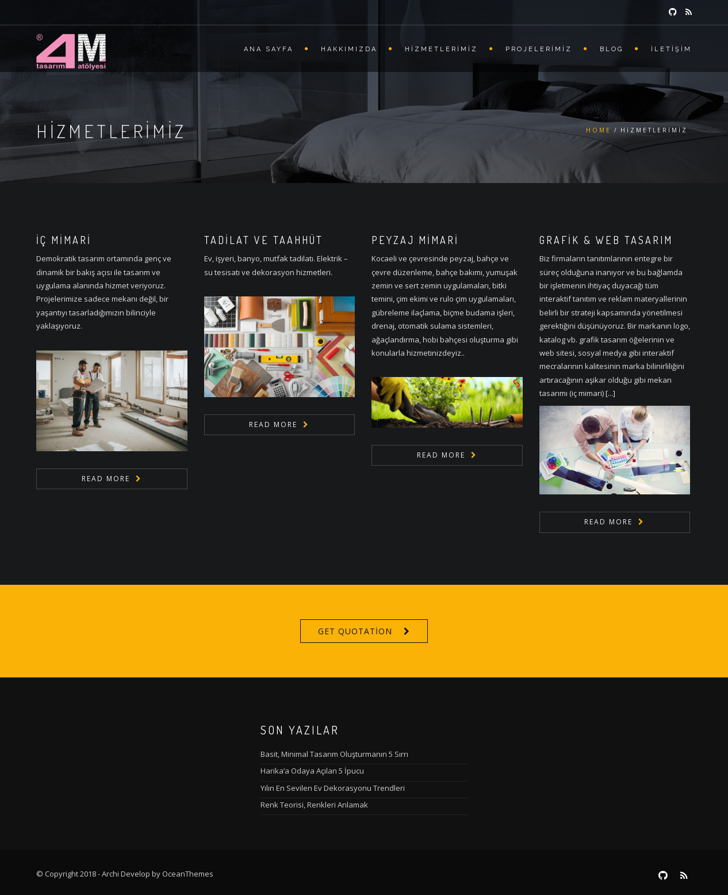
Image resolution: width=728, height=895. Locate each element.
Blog (611, 49)
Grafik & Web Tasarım (606, 240)
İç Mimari (63, 240)
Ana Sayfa (268, 49)
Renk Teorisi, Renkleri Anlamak (314, 804)
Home (598, 130)
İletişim (671, 49)
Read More (106, 478)
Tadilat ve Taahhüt (263, 240)
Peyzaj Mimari (415, 240)
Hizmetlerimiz (441, 49)
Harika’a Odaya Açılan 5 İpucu (312, 770)
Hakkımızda (349, 49)
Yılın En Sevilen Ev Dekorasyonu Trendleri (332, 788)
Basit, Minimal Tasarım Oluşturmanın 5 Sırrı (334, 754)
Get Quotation (355, 631)
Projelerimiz (538, 49)
